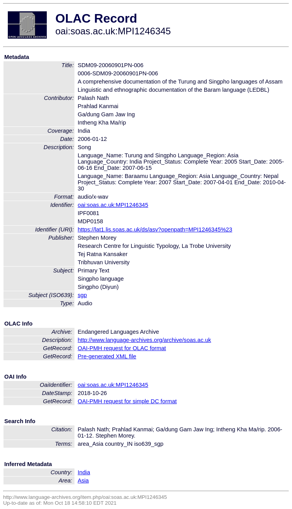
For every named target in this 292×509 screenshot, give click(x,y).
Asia (83, 480)
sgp (82, 295)
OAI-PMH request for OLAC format (122, 348)
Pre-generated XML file (107, 356)
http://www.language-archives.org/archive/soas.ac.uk (144, 340)
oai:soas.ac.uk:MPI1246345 (113, 205)
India (84, 472)
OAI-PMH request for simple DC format (127, 401)
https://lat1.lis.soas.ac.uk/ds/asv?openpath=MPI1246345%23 (155, 229)
